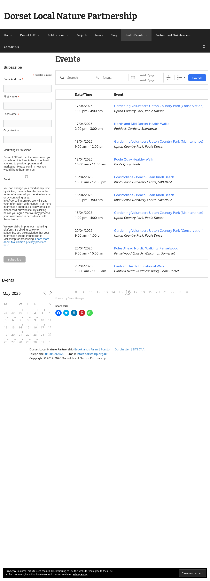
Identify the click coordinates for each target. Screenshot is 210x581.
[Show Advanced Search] (169, 77)
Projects (81, 35)
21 (165, 292)
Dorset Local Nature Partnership (70, 16)
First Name (11, 96)
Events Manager (76, 298)
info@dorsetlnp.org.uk (92, 354)
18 (143, 292)
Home (8, 35)
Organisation (11, 130)
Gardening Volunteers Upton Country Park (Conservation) (158, 106)
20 (158, 292)
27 (13, 342)
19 (150, 292)
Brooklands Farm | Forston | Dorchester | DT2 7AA (109, 349)
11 (91, 292)
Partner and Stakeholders (173, 35)
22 (172, 292)
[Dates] (148, 75)
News (99, 35)
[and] (148, 80)
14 (113, 292)
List (179, 77)
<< (76, 292)
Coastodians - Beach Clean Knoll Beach (144, 177)
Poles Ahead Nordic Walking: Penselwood (146, 248)
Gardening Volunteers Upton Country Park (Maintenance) (158, 141)
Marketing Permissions (17, 150)
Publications (60, 35)
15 (121, 292)
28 (5, 312)
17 (135, 292)
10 (42, 320)
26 (5, 342)
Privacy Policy (80, 574)
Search (197, 77)
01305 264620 (54, 354)
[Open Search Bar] (204, 47)
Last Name (11, 114)
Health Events (138, 35)
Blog (114, 35)
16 (35, 327)
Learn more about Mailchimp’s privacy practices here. (26, 242)
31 (42, 342)
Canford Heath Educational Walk (139, 266)
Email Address (13, 79)
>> (187, 292)
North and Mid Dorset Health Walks (141, 123)
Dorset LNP (32, 35)
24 (42, 334)
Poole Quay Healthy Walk (133, 159)
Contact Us (11, 47)
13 (106, 292)
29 (13, 312)
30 (20, 312)
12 (98, 292)
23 (35, 334)
